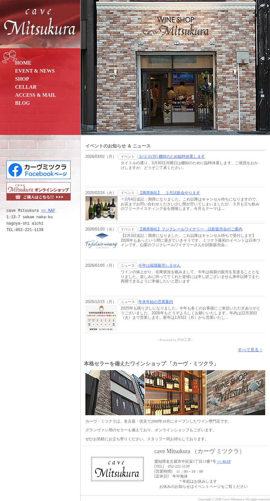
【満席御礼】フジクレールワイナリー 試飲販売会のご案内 (190, 229)
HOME (23, 63)
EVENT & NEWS (35, 71)
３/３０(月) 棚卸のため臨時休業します (171, 156)
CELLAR (26, 87)
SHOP (22, 79)
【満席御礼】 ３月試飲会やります (169, 193)
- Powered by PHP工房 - (175, 340)
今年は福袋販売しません (159, 265)
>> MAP (48, 211)
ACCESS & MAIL (35, 95)
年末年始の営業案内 (155, 302)
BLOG (22, 103)
